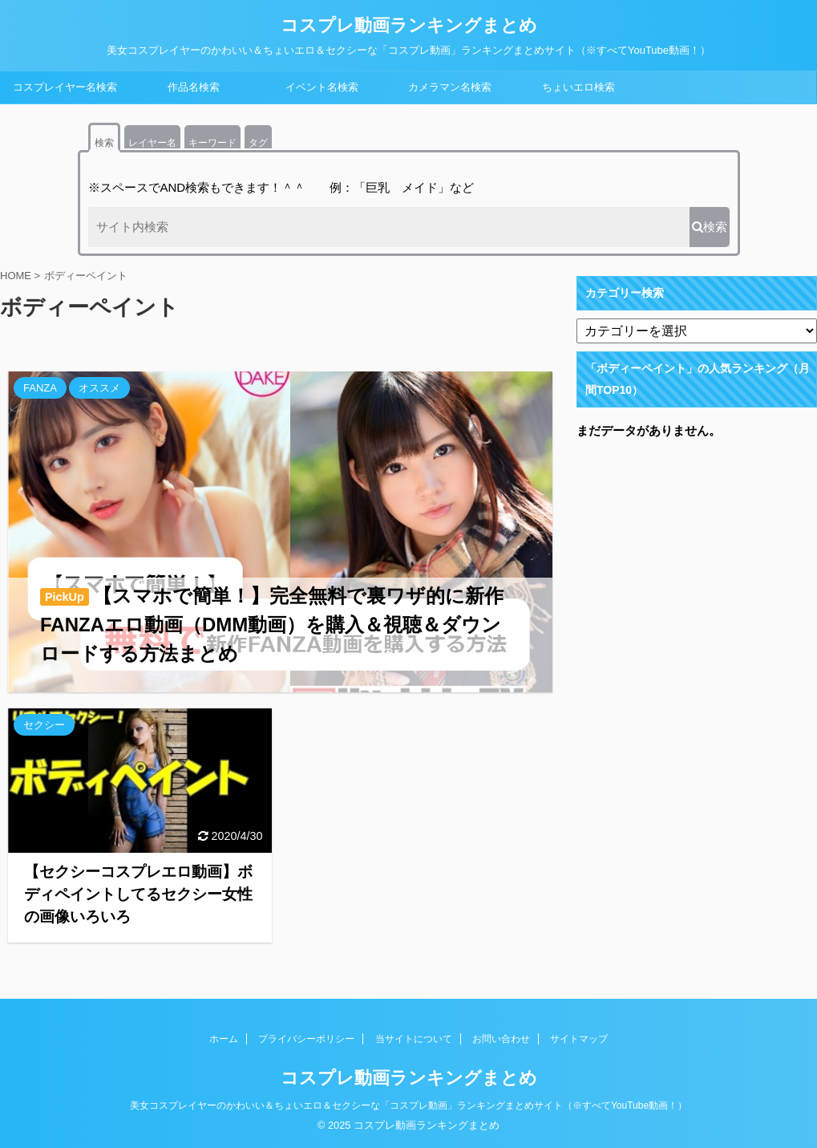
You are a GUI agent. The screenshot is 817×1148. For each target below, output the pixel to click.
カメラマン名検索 (449, 87)
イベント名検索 (321, 87)
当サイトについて (413, 1039)
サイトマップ (579, 1039)
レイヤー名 (152, 142)
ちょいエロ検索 (578, 87)
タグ (258, 142)
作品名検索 (194, 87)
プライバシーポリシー (306, 1039)
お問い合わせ (501, 1039)
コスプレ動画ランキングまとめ (409, 25)
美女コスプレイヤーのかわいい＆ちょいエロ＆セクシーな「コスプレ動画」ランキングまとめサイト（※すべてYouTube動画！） (408, 1105)
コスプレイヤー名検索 (65, 87)
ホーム (223, 1039)
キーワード (212, 142)
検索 (104, 142)
